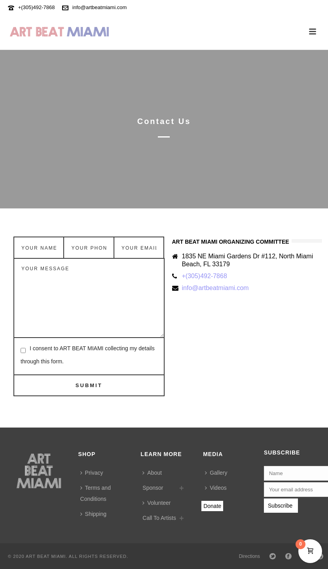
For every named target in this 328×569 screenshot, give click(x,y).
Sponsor (152, 488)
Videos (216, 488)
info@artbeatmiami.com (99, 7)
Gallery (216, 473)
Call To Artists (159, 518)
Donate (212, 506)
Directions (249, 556)
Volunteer (156, 503)
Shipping (93, 514)
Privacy (91, 473)
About (152, 473)
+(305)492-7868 (36, 7)
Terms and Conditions (95, 493)
